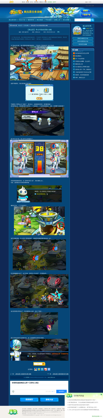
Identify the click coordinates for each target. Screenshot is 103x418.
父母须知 (40, 408)
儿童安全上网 (47, 408)
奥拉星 (20, 25)
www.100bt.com (51, 377)
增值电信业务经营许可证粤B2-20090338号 (31, 410)
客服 (90, 5)
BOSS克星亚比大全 (83, 41)
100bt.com (37, 32)
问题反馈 (59, 408)
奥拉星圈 (66, 20)
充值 (87, 5)
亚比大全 (22, 20)
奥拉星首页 (13, 20)
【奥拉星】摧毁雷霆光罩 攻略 (60, 374)
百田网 (18, 2)
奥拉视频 (40, 20)
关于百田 (24, 408)
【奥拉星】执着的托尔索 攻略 (23, 374)
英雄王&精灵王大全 (83, 38)
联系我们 (30, 408)
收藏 (93, 5)
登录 (86, 2)
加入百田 (35, 408)
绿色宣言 (53, 408)
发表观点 (61, 391)
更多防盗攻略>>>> (97, 416)
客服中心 (64, 408)
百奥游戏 (11, 2)
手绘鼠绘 (48, 20)
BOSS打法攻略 (83, 44)
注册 (90, 2)
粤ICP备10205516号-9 (27, 412)
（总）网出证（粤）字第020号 (61, 410)
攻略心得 (57, 20)
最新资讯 (31, 20)
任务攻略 (26, 25)
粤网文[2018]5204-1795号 (47, 410)
